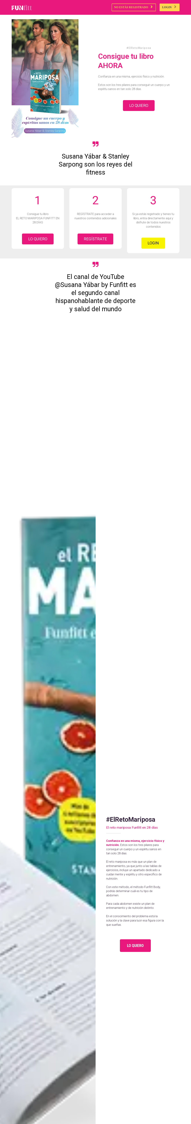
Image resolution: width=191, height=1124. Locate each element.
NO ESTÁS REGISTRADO (133, 7)
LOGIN (169, 7)
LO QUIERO (138, 105)
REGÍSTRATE (95, 239)
